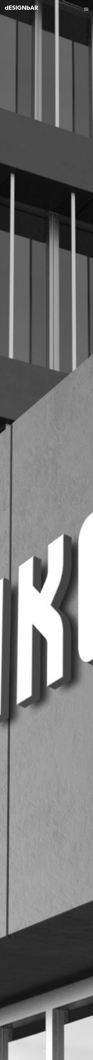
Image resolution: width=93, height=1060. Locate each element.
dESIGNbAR (21, 8)
